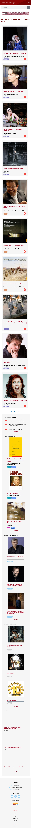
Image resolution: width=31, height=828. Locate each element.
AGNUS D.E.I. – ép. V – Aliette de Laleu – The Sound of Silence (17, 425)
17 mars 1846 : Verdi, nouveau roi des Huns (14, 766)
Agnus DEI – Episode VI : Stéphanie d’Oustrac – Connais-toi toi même (16, 420)
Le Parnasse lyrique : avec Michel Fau (17, 429)
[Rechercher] (28, 7)
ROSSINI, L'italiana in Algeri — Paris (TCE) (15, 400)
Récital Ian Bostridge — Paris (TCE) (13, 91)
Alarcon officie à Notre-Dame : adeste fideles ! (14, 207)
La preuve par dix (11, 700)
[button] (29, 2)
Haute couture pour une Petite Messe (13, 245)
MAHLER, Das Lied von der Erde (14, 522)
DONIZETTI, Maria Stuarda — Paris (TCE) (14, 53)
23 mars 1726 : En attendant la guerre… (13, 747)
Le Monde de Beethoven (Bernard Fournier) (14, 492)
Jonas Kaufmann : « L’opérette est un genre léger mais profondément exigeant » (15, 557)
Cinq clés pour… (11, 673)
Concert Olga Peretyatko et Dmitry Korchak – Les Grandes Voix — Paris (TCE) (15, 322)
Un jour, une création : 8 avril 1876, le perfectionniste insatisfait (12, 728)
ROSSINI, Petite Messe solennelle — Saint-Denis (13, 361)
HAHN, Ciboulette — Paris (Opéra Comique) (12, 130)
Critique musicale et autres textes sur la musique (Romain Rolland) (15, 460)
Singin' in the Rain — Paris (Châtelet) (13, 168)
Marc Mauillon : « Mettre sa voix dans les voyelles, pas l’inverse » (15, 585)
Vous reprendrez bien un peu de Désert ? (14, 283)
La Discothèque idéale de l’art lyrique (14, 646)
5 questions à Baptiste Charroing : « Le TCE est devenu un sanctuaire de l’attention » (15, 612)
